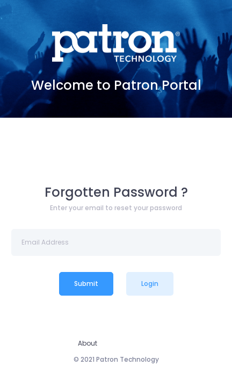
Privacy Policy (132, 343)
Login (149, 283)
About (87, 343)
